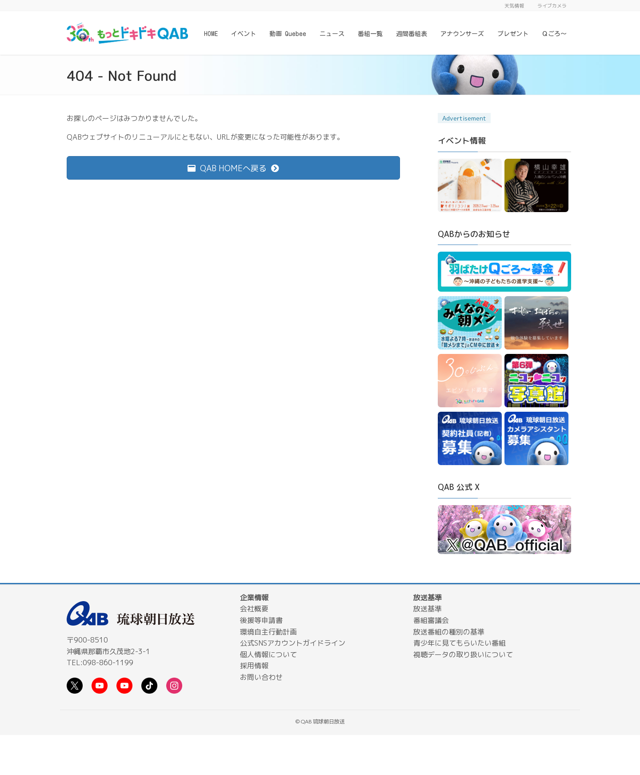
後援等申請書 (261, 620)
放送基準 (427, 609)
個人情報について (268, 654)
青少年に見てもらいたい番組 (459, 643)
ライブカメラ (552, 5)
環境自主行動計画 (268, 632)
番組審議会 (431, 620)
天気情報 (514, 5)
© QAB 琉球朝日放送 (320, 721)
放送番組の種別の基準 (448, 632)
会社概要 (254, 609)
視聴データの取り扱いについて (463, 654)
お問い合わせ (261, 677)
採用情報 (254, 666)
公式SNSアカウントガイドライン (292, 643)
